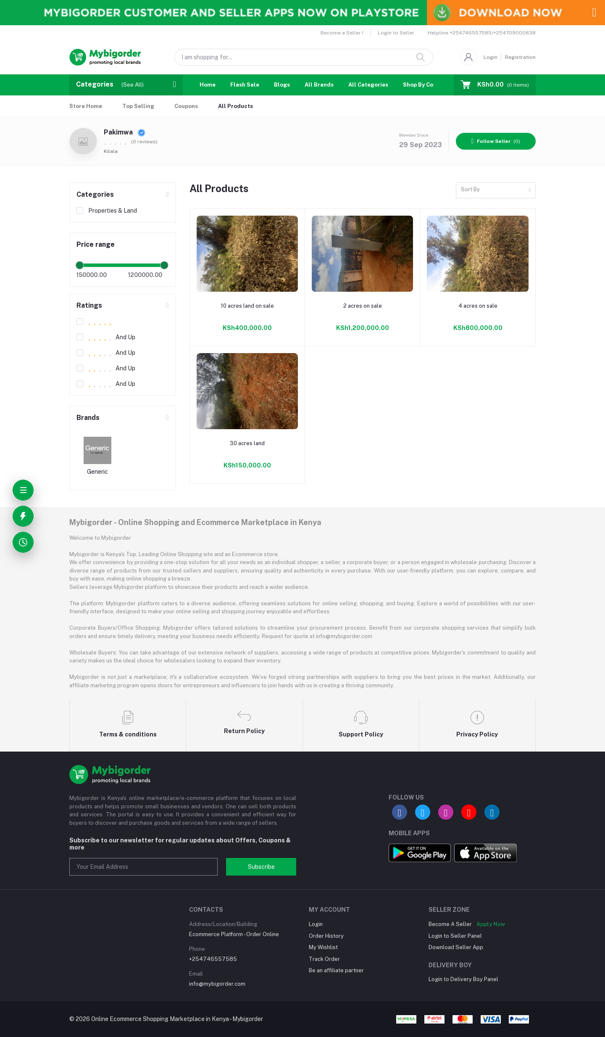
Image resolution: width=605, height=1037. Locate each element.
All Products (235, 106)
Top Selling (138, 106)
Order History (326, 936)
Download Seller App (456, 947)
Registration (520, 57)
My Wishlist (323, 947)
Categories (95, 194)
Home (208, 85)
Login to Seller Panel (455, 936)
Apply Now (490, 924)
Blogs (282, 85)
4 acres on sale (477, 306)
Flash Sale (244, 85)
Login (490, 57)
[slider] (80, 265)
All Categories (368, 85)
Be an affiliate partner (336, 970)
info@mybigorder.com (217, 984)
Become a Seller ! (342, 33)
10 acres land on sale (247, 306)
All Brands (319, 85)
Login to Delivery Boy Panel (463, 979)
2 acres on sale (362, 306)
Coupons (186, 106)
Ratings (89, 305)
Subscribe (261, 866)
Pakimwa (124, 132)
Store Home (85, 106)
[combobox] (496, 190)
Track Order (324, 959)
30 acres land (247, 443)
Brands (88, 418)
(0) (496, 141)
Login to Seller (396, 33)
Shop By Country (425, 85)
